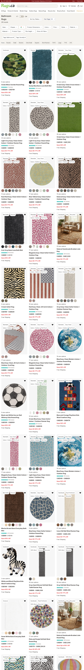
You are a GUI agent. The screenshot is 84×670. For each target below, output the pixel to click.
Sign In (63, 6)
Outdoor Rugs (33, 11)
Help (73, 1)
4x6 (71, 42)
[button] (5, 27)
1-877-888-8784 (7, 1)
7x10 (65, 42)
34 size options (6, 138)
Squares (37, 42)
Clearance (80, 11)
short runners (46, 42)
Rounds (8, 42)
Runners (21, 42)
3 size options (61, 412)
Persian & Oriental (13, 11)
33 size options (33, 416)
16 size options (33, 304)
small (14, 42)
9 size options (5, 412)
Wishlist (72, 6)
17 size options (33, 194)
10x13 (53, 42)
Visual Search (71, 11)
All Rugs (3, 11)
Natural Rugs (42, 11)
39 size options (61, 82)
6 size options (5, 82)
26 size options (33, 582)
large (59, 42)
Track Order (80, 1)
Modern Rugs (23, 11)
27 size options (61, 528)
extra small (29, 42)
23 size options (61, 246)
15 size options (5, 194)
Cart (80, 6)
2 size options (5, 578)
